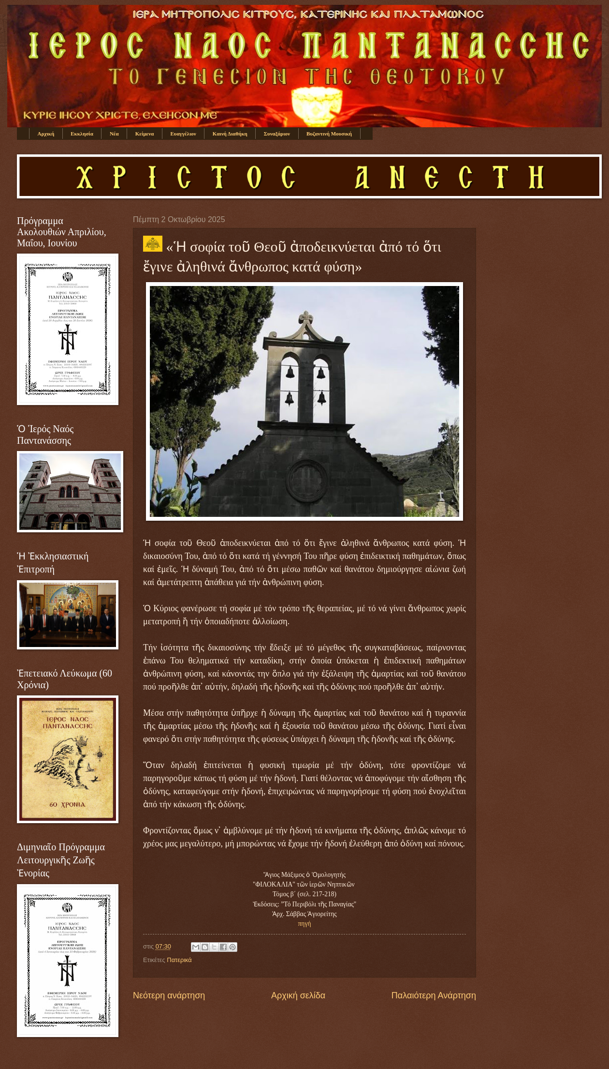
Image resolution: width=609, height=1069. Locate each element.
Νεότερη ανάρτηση (169, 995)
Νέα (114, 133)
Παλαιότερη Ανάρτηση (434, 995)
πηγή (304, 923)
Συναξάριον (277, 133)
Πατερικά (179, 960)
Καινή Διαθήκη (230, 133)
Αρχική (46, 133)
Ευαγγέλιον (183, 133)
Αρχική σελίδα (298, 995)
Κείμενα (144, 133)
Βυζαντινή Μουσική (329, 133)
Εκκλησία (82, 133)
